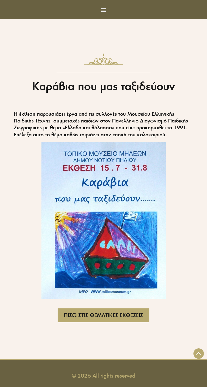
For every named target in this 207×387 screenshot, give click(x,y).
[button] (103, 9)
